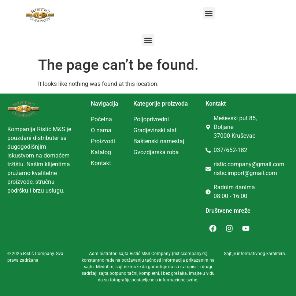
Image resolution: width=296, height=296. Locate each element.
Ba (136, 141)
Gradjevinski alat (155, 130)
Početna (101, 119)
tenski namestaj (163, 141)
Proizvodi (103, 141)
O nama (101, 130)
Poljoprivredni (151, 119)
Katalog (101, 152)
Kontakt (101, 163)
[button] (209, 13)
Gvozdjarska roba (156, 152)
